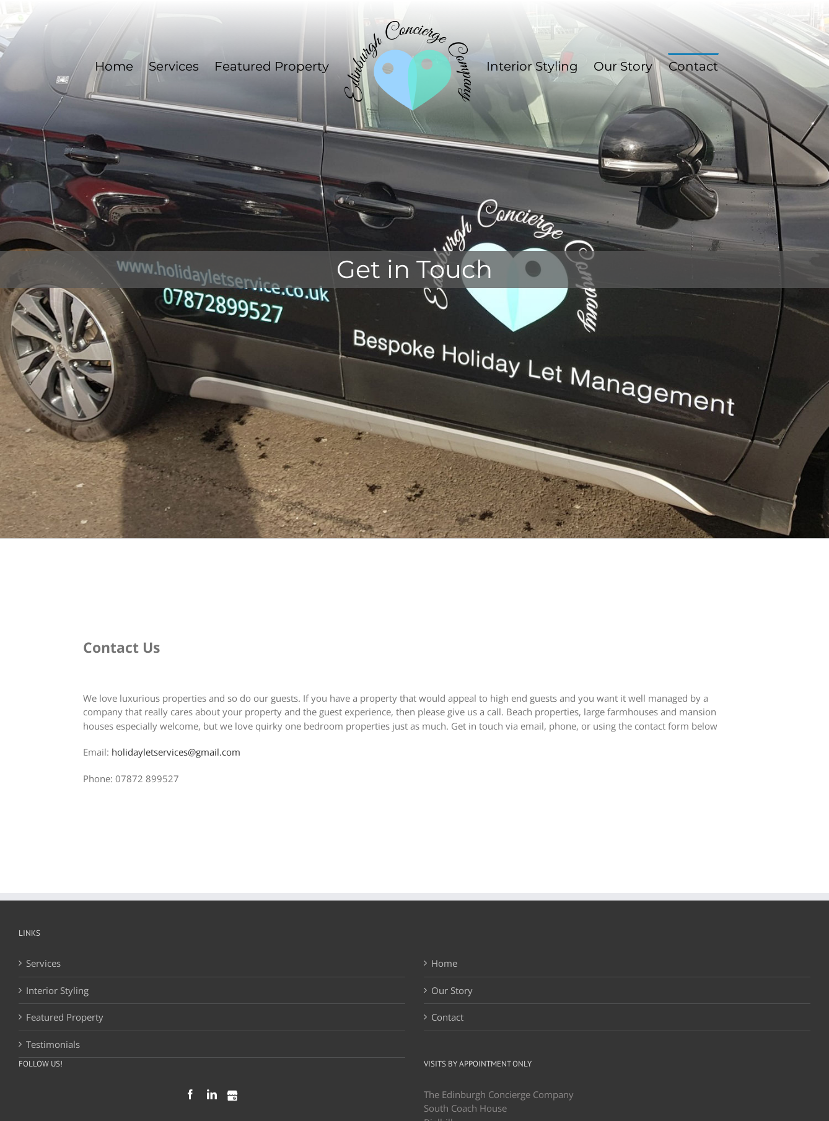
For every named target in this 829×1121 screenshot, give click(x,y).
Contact (447, 1017)
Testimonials (53, 1044)
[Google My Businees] (232, 1095)
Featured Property (64, 1017)
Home (444, 963)
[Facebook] (190, 1094)
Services (43, 963)
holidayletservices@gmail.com (176, 752)
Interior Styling (57, 990)
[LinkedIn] (212, 1094)
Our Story (452, 990)
